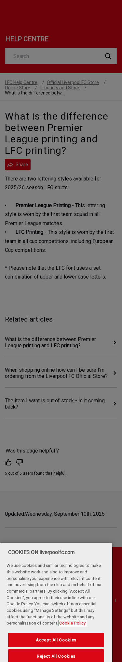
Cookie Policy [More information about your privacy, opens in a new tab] (72, 630)
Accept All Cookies (56, 646)
